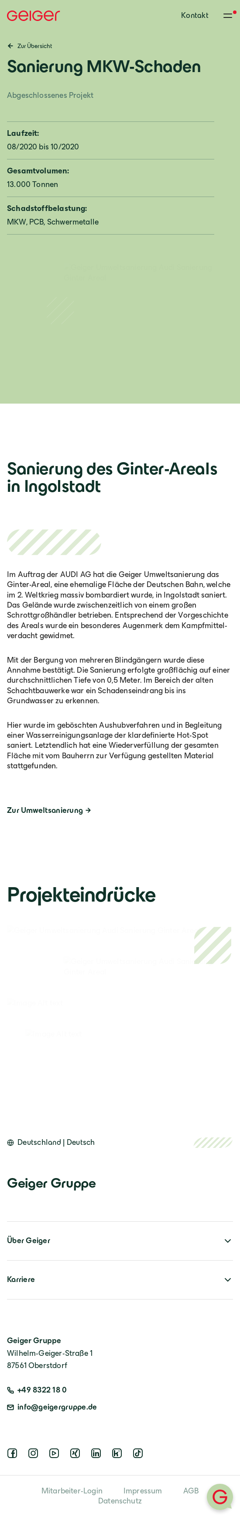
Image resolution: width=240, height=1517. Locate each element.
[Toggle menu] (228, 15)
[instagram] (35, 1455)
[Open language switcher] (51, 1142)
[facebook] (14, 1455)
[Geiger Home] (33, 15)
